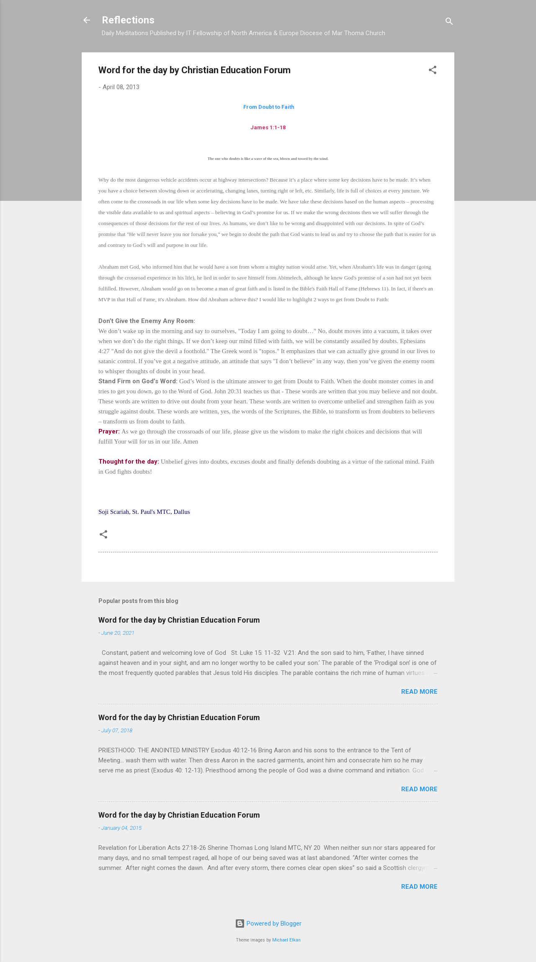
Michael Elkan (286, 940)
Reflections (128, 20)
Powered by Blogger (268, 923)
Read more (419, 691)
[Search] (449, 23)
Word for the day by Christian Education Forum (179, 620)
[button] (433, 71)
